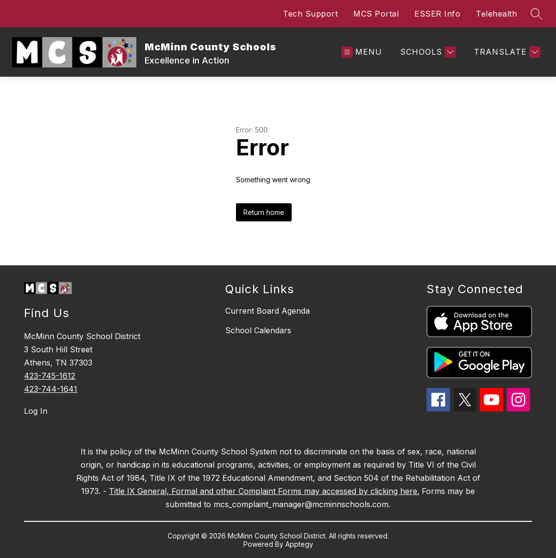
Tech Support (310, 14)
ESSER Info (437, 14)
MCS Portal (376, 14)
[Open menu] (362, 52)
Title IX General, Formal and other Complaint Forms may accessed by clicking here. (264, 491)
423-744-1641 (50, 389)
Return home (263, 212)
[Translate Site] (505, 52)
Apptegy (299, 544)
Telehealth (496, 14)
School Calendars (258, 330)
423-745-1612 (49, 376)
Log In (35, 411)
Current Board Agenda (267, 311)
